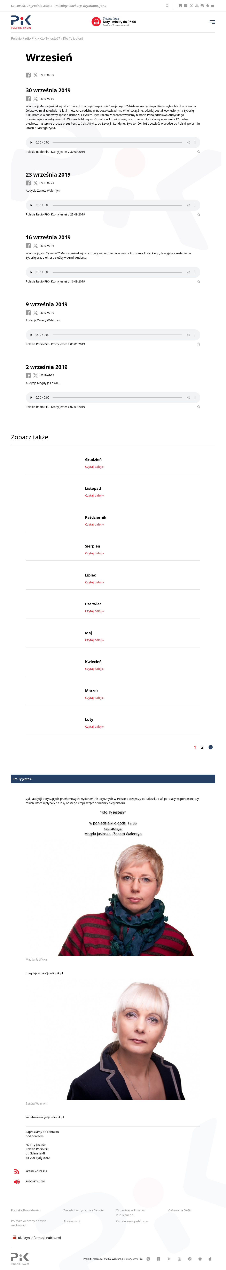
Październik (96, 517)
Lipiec (90, 575)
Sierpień (92, 546)
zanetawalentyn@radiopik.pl (45, 1117)
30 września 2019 (48, 90)
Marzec (92, 690)
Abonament (71, 1221)
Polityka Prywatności (26, 1210)
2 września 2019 (47, 367)
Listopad (93, 488)
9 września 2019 (47, 304)
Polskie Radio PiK (24, 39)
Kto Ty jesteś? (50, 39)
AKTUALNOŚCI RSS (29, 1171)
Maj (88, 632)
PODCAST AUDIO (28, 1182)
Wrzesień (49, 57)
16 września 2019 (48, 237)
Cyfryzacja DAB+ (180, 1210)
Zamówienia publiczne (132, 1221)
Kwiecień (93, 661)
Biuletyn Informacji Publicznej (36, 1237)
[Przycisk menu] (212, 22)
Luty (89, 719)
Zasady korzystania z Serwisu (84, 1210)
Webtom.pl (118, 1258)
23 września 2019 (48, 174)
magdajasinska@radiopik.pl (44, 973)
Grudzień (93, 459)
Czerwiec (93, 603)
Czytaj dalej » (94, 466)
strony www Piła (134, 1258)
